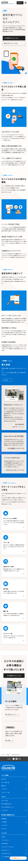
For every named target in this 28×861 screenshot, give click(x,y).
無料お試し (20, 3)
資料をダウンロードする (11, 43)
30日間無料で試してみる (11, 38)
